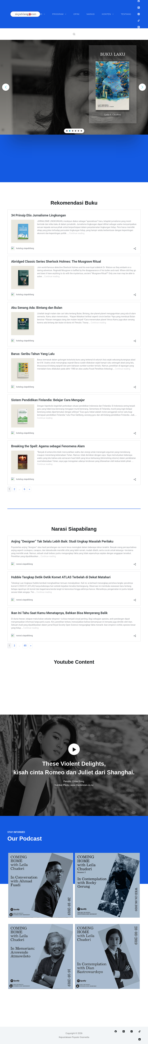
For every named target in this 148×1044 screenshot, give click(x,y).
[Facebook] (139, 1)
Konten (108, 14)
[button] (5, 87)
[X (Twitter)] (139, 7)
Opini (76, 14)
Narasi (91, 14)
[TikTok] (139, 20)
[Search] (74, 34)
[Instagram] (139, 14)
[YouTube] (139, 27)
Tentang (126, 14)
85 (25, 645)
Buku (22, 14)
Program (59, 14)
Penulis (39, 14)
